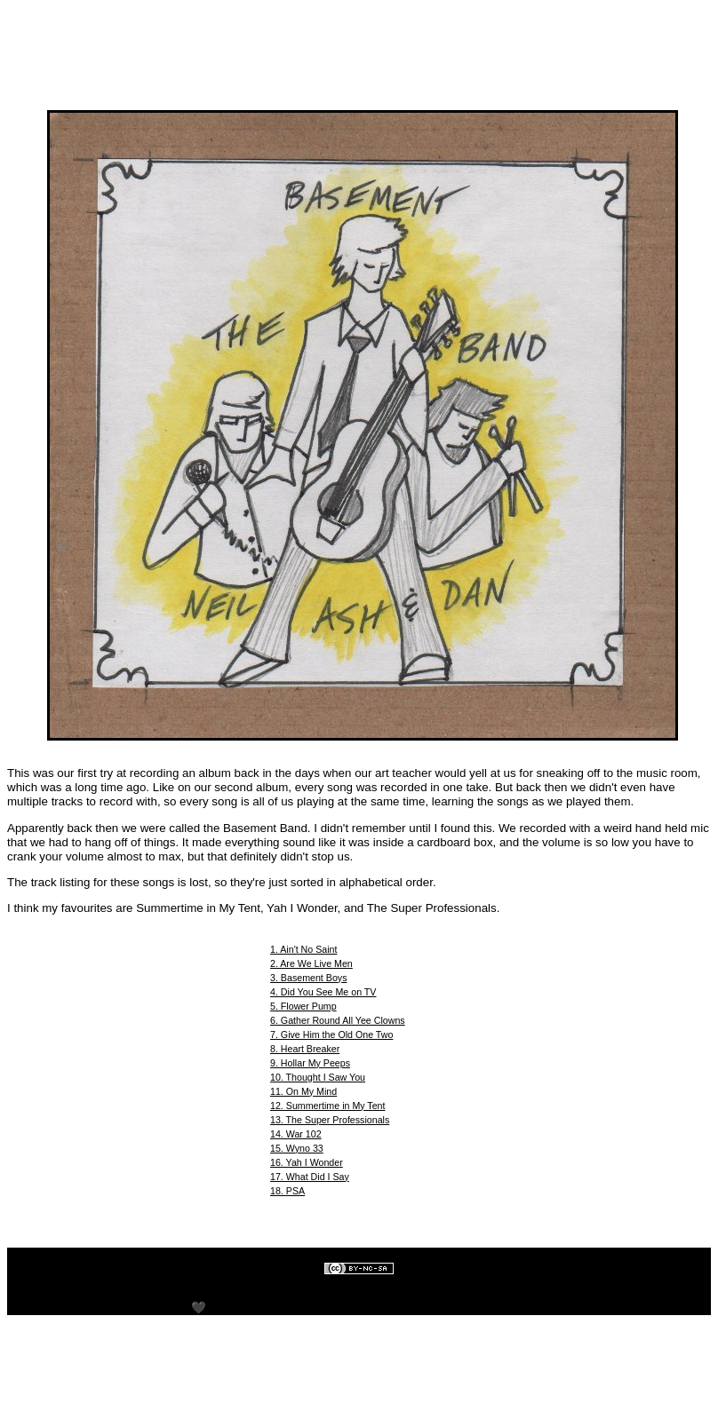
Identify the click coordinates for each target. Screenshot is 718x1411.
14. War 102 (296, 1134)
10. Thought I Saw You (317, 1077)
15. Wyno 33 (296, 1148)
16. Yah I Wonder (306, 1162)
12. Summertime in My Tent (328, 1105)
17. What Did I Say (309, 1176)
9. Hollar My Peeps (310, 1063)
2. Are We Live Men (311, 963)
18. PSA (287, 1190)
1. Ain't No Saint (304, 949)
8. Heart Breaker (304, 1048)
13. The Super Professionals (329, 1119)
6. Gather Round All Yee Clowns (337, 1020)
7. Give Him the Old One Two (331, 1034)
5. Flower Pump (303, 1006)
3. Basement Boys (308, 977)
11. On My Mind (303, 1091)
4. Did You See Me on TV (323, 992)
